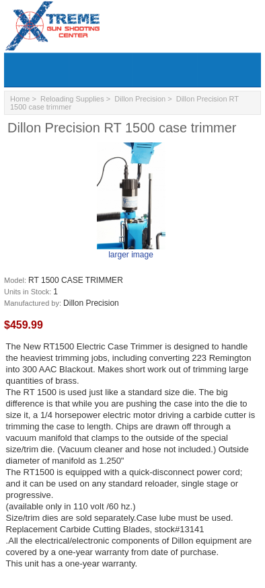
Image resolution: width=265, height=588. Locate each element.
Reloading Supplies (72, 99)
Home (20, 99)
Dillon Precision (139, 99)
